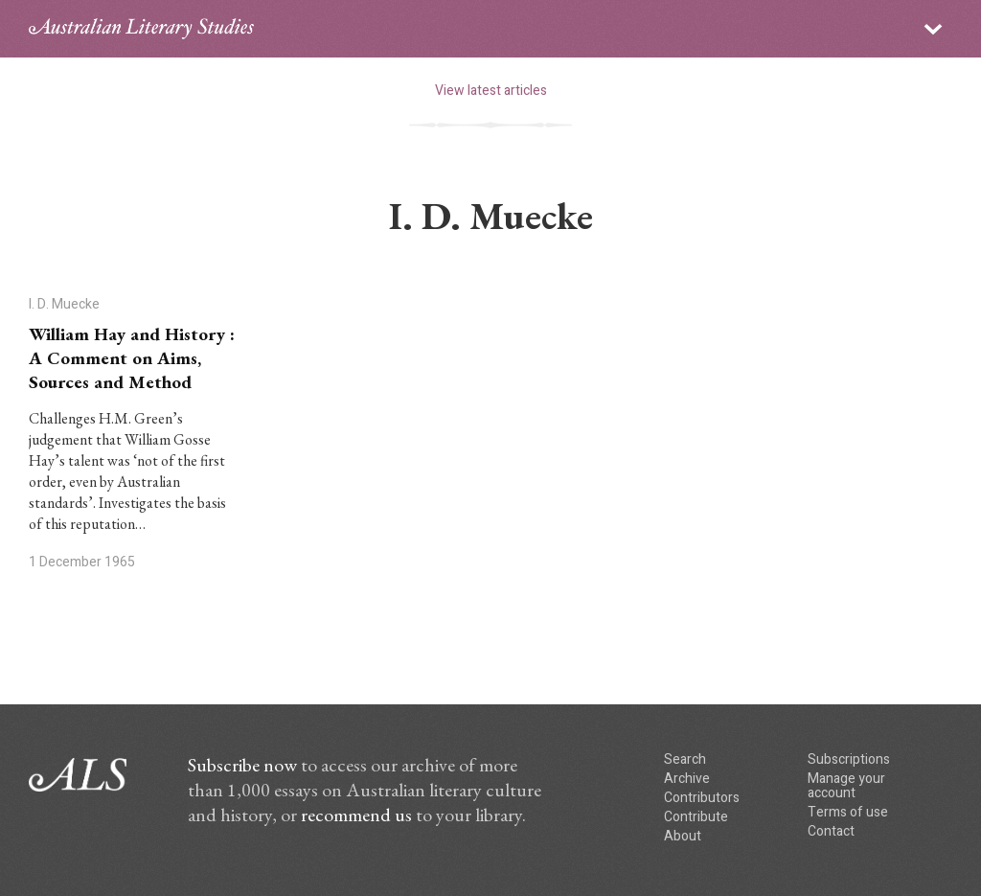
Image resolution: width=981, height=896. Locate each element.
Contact (831, 831)
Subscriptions (849, 759)
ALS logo (141, 28)
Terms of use (848, 812)
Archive (687, 779)
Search (685, 759)
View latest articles (491, 90)
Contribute (696, 817)
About (682, 836)
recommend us (356, 814)
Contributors (702, 798)
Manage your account (846, 786)
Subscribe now (242, 764)
